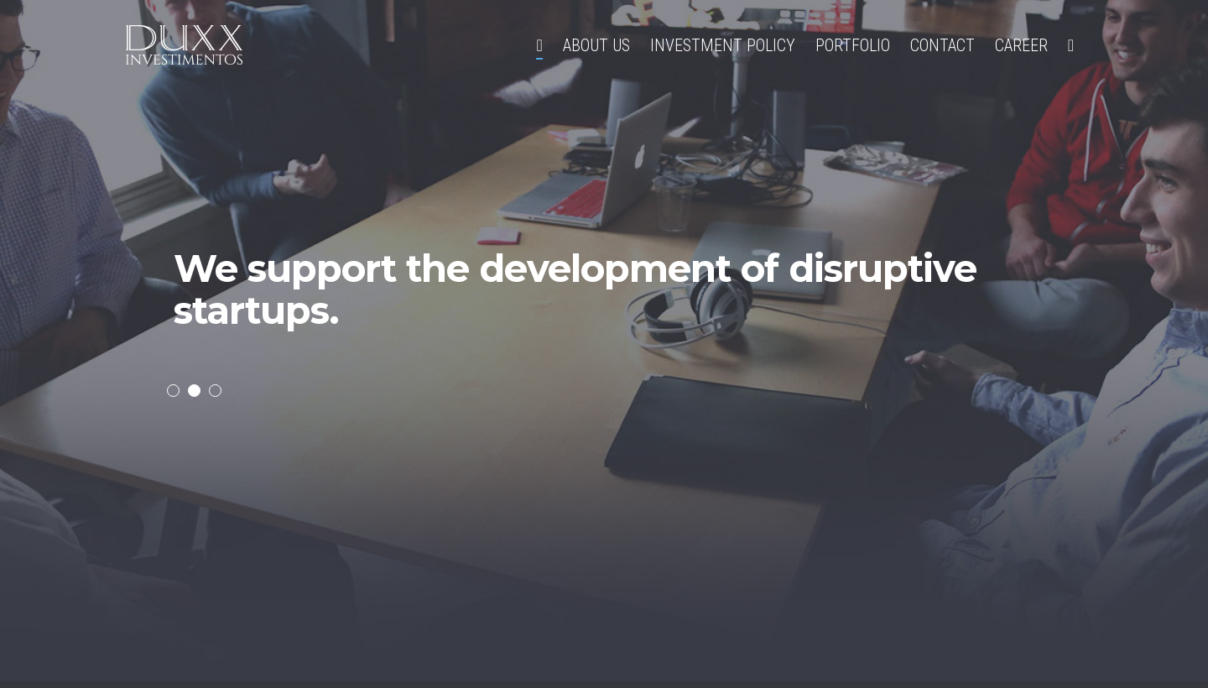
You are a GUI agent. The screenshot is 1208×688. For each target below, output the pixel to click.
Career (1021, 45)
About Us (596, 45)
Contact (942, 45)
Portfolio (852, 45)
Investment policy (722, 45)
